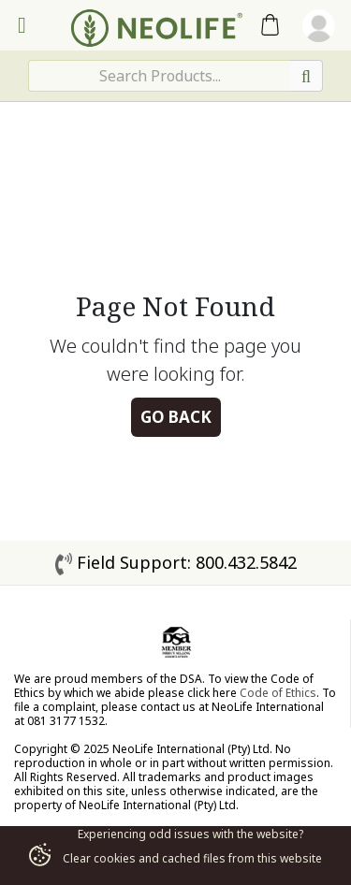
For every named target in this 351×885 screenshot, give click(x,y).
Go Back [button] (176, 417)
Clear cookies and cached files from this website (175, 858)
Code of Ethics (278, 693)
